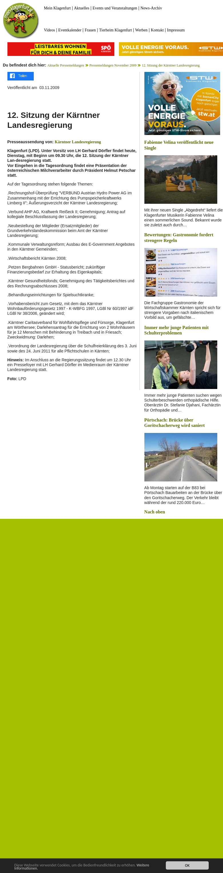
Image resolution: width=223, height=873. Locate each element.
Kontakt (157, 30)
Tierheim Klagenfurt (115, 30)
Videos (49, 30)
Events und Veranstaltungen (115, 8)
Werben (141, 30)
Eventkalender (69, 30)
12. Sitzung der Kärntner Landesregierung (171, 65)
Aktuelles (81, 8)
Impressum (176, 30)
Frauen (90, 30)
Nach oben (154, 511)
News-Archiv (151, 8)
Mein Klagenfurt (57, 8)
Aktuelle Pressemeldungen (65, 65)
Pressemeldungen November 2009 (113, 65)
